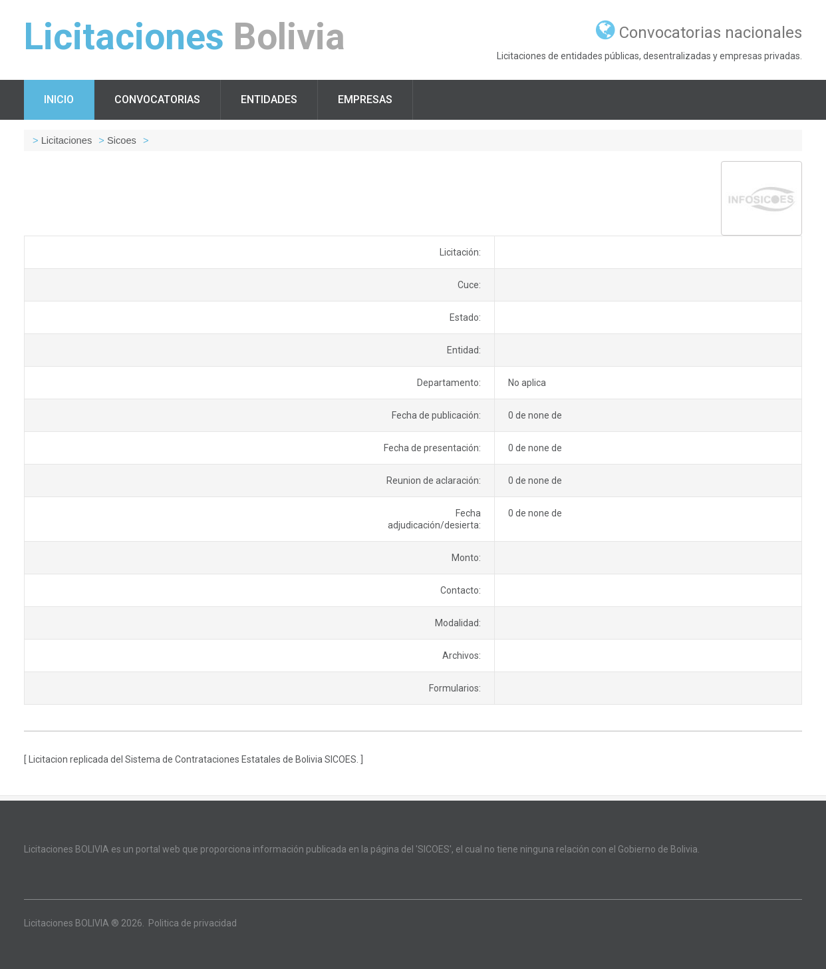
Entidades (269, 99)
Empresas (365, 99)
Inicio (59, 99)
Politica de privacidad (192, 923)
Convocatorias (157, 99)
